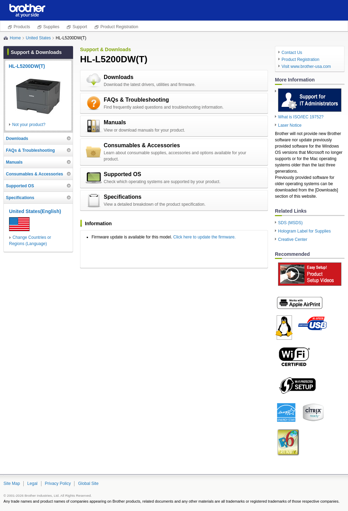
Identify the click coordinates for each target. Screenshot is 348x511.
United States (38, 38)
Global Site (88, 483)
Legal (32, 483)
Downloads (118, 77)
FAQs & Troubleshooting (136, 100)
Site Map (11, 483)
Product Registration (119, 26)
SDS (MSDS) (290, 222)
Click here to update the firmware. (204, 237)
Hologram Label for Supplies (304, 231)
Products (22, 26)
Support (79, 26)
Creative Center (292, 239)
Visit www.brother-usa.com (306, 66)
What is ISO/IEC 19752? (301, 117)
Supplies (51, 26)
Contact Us (292, 52)
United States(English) (35, 211)
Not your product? (28, 124)
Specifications (122, 197)
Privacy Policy (58, 483)
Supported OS (122, 174)
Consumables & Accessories (142, 145)
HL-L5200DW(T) (27, 66)
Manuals (115, 122)
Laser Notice (289, 125)
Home (15, 38)
